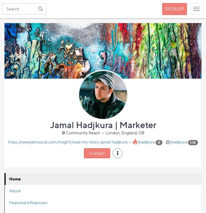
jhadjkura (146, 142)
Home (15, 178)
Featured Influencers (28, 202)
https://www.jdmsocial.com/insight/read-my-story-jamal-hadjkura (67, 142)
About (15, 190)
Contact (97, 153)
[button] (117, 153)
